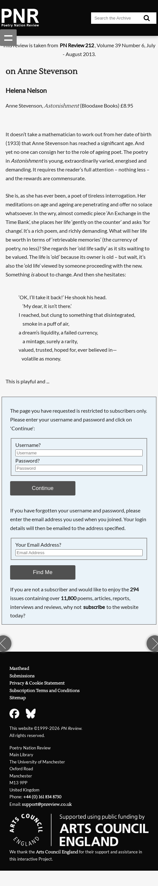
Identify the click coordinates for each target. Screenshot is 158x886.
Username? (27, 445)
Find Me (43, 572)
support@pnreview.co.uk (46, 804)
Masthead (19, 668)
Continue (43, 488)
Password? (27, 460)
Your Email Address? (38, 544)
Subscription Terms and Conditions (44, 690)
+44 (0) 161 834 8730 (42, 797)
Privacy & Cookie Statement (37, 683)
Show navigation (8, 37)
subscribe (94, 607)
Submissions (22, 676)
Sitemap (17, 698)
